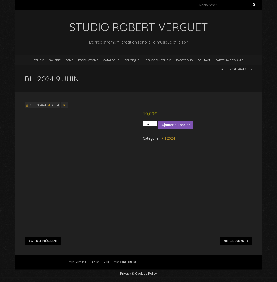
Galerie (55, 60)
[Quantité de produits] (150, 123)
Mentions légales (125, 261)
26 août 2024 (37, 105)
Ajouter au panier (176, 125)
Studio (39, 60)
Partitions (184, 60)
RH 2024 (168, 138)
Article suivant (236, 240)
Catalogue (111, 60)
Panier (95, 261)
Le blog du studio (157, 60)
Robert (55, 105)
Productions (88, 60)
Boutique (131, 60)
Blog (106, 261)
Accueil (225, 69)
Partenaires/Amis (229, 60)
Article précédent (43, 240)
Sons (69, 60)
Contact (204, 60)
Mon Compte (77, 261)
